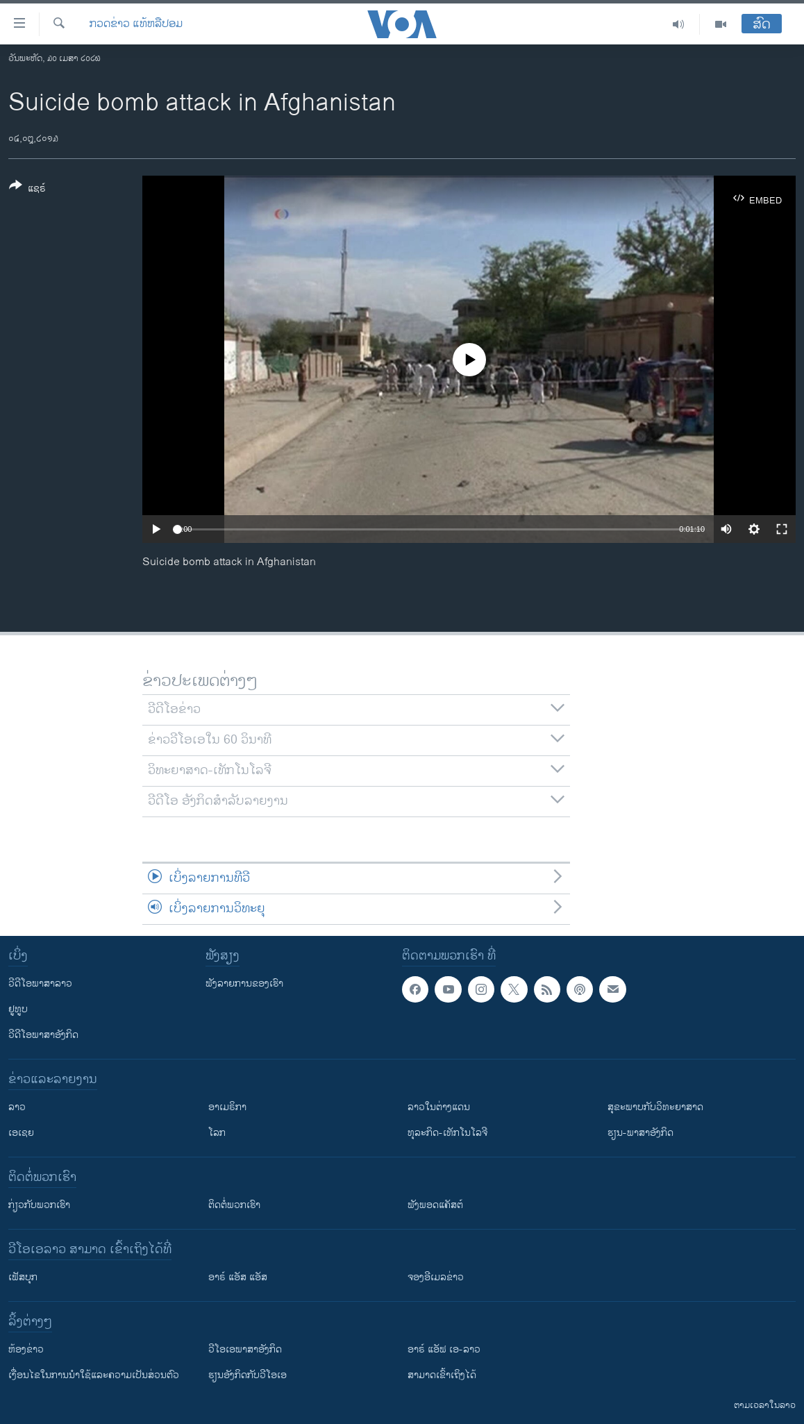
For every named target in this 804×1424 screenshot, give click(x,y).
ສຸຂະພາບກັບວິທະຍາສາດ (655, 1107)
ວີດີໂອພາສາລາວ (40, 983)
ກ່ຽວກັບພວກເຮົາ (39, 1205)
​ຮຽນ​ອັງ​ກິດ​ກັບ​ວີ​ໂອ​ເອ (247, 1375)
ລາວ (17, 1107)
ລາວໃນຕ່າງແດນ (439, 1107)
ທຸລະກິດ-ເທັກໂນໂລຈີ (447, 1132)
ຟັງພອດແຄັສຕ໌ (435, 1205)
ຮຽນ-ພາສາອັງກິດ (640, 1132)
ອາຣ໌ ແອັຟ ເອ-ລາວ (444, 1349)
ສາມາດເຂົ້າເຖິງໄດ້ (442, 1375)
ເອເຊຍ (21, 1132)
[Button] (27, 189)
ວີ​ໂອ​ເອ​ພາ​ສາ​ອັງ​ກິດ (245, 1349)
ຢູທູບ (18, 1009)
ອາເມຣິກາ (227, 1107)
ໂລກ (217, 1132)
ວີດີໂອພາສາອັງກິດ (43, 1035)
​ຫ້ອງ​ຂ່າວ (26, 1349)
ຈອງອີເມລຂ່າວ (436, 1277)
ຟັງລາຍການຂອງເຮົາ (244, 983)
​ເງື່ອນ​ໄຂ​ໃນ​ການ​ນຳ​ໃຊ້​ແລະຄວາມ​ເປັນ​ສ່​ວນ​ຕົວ (93, 1375)
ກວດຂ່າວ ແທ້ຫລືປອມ (136, 24)
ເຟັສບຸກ (22, 1277)
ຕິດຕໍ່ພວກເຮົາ (234, 1205)
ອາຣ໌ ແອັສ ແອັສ (237, 1277)
